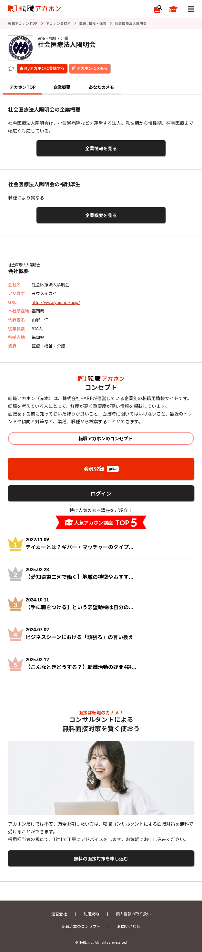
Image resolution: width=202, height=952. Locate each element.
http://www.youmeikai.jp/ (56, 302)
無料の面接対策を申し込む (101, 858)
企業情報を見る (101, 148)
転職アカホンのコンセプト (105, 438)
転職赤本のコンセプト (81, 926)
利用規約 (91, 913)
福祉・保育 (97, 23)
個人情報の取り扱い (133, 913)
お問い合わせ (128, 926)
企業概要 (62, 87)
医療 (82, 23)
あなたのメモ (101, 87)
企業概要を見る (101, 215)
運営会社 (59, 913)
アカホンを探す (58, 23)
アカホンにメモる (92, 68)
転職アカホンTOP (23, 23)
